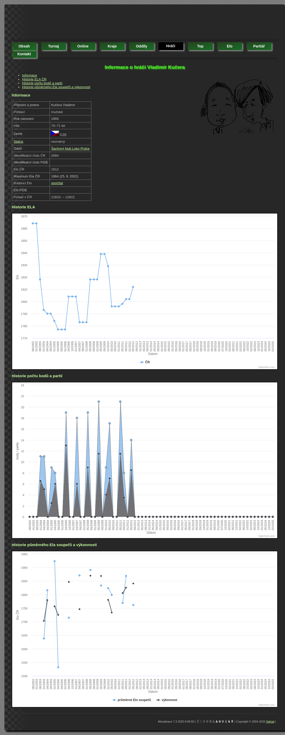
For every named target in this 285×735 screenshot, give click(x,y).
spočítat (57, 183)
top (200, 46)
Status (18, 141)
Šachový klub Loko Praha (70, 148)
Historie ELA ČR (34, 79)
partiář (259, 46)
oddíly (141, 46)
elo (230, 46)
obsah (24, 46)
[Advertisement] (106, 23)
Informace (29, 75)
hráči (170, 46)
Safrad (270, 721)
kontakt (24, 54)
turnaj (53, 46)
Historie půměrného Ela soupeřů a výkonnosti (56, 87)
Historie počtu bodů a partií (42, 83)
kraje (112, 46)
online (83, 46)
